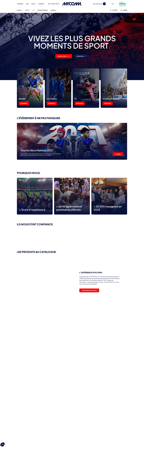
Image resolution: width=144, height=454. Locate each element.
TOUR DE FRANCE (42, 10)
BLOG (33, 4)
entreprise (81, 56)
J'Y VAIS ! (118, 154)
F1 (33, 10)
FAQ (27, 4)
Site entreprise (99, 3)
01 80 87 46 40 (54, 4)
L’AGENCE (20, 4)
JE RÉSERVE (23, 103)
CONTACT (41, 4)
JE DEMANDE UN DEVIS (89, 290)
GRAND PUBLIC (64, 56)
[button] (2, 444)
